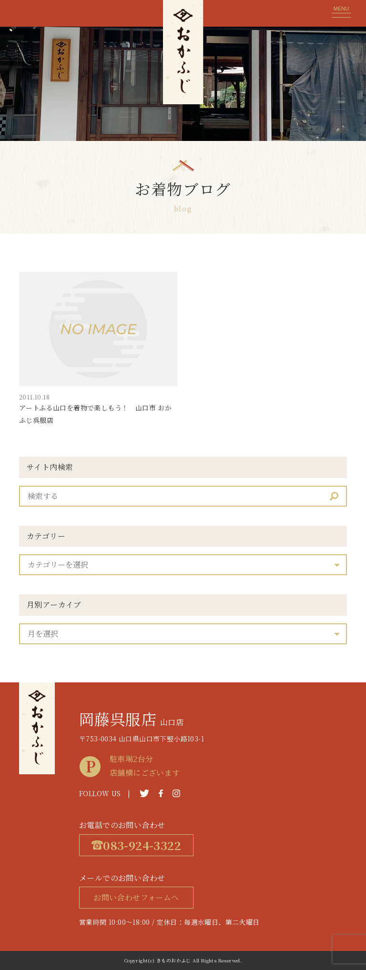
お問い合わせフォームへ (136, 897)
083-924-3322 (136, 845)
